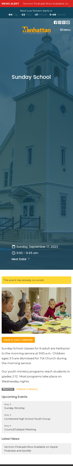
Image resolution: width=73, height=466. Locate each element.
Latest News (10, 439)
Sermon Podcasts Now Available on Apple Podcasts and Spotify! (31, 448)
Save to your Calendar (18, 340)
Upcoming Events (14, 397)
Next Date (21, 259)
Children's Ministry (27, 389)
